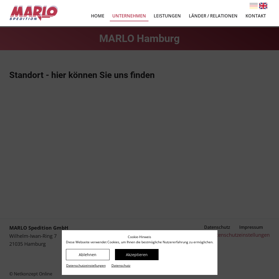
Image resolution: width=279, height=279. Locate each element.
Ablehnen (87, 254)
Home (97, 16)
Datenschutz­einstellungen (86, 265)
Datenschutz (121, 265)
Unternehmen (129, 16)
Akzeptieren (137, 254)
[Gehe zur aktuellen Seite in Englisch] (263, 6)
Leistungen (167, 16)
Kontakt (255, 16)
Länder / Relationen (213, 16)
